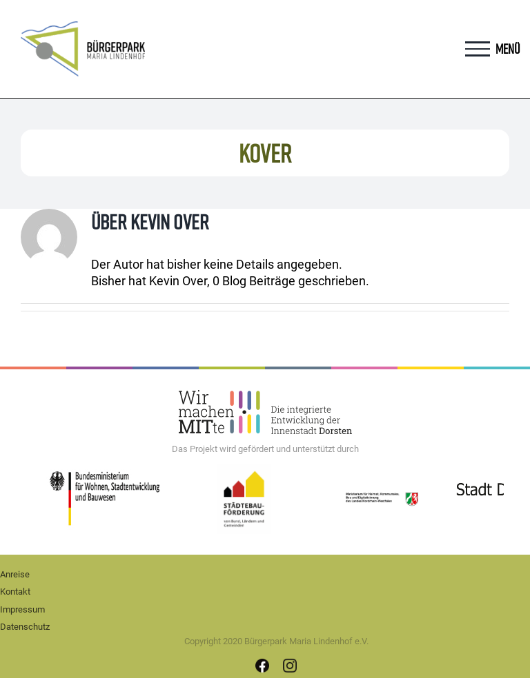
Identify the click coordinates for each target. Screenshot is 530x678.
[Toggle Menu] (477, 48)
